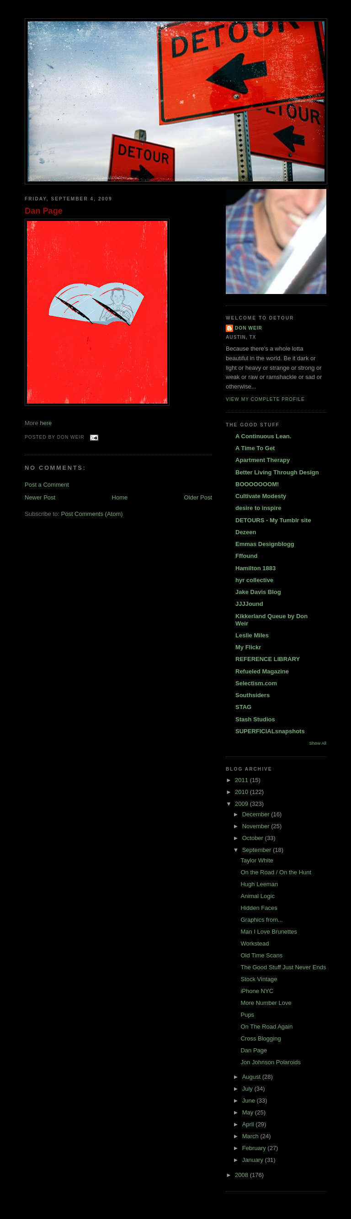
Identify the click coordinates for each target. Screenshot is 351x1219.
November (256, 826)
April (249, 1124)
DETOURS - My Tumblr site (273, 520)
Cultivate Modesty (260, 496)
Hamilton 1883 (255, 568)
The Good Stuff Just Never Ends (283, 967)
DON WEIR (248, 328)
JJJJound (249, 603)
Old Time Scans (261, 955)
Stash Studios (255, 719)
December (256, 814)
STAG (243, 707)
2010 (242, 791)
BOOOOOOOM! (257, 484)
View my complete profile (265, 399)
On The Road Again (266, 1026)
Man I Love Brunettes (268, 931)
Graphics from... (261, 919)
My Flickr (248, 647)
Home (120, 497)
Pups (247, 1014)
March (251, 1136)
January (253, 1159)
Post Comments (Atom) (92, 513)
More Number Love (265, 1002)
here (46, 423)
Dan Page (44, 210)
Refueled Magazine (262, 671)
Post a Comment (47, 484)
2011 (242, 780)
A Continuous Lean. (263, 436)
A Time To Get (255, 448)
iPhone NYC (256, 991)
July (248, 1088)
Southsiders (252, 695)
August (252, 1076)
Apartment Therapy (262, 460)
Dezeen (245, 532)
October (253, 838)
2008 (242, 1175)
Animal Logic (257, 896)
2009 (242, 803)
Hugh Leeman (259, 884)
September (257, 849)
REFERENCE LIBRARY (267, 659)
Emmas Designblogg (264, 544)
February (255, 1148)
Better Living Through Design (277, 472)
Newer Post (40, 497)
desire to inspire (258, 507)
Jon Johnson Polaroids (270, 1062)
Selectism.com (256, 683)
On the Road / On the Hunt (275, 872)
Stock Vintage (258, 979)
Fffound (246, 555)
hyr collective (254, 580)
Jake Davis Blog (258, 591)
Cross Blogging (260, 1038)
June (249, 1100)
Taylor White (256, 860)
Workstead (254, 943)
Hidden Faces (258, 907)
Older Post (198, 497)
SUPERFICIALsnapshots (270, 731)
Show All (317, 743)
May (248, 1112)
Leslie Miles (252, 635)
